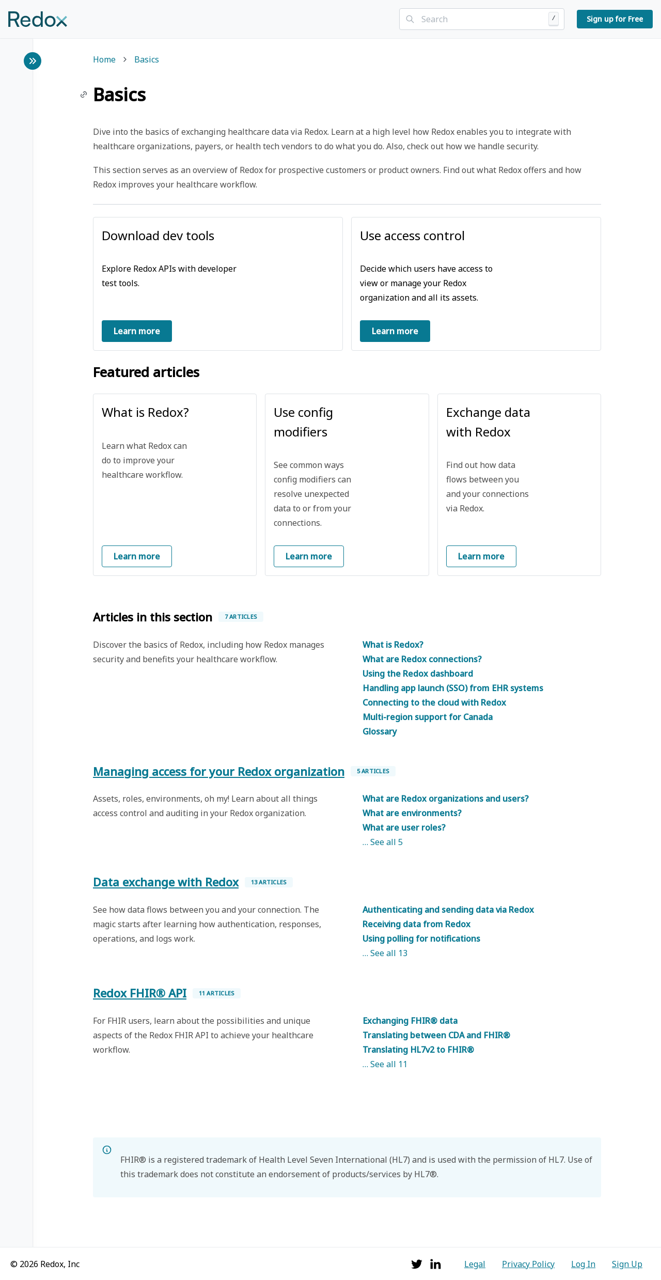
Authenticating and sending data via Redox (448, 909)
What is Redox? (393, 644)
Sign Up (627, 1264)
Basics (146, 60)
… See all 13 (385, 953)
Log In (583, 1264)
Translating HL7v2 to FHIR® (418, 1049)
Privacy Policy (528, 1264)
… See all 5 (383, 842)
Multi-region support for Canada (428, 717)
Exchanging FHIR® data (410, 1020)
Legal (474, 1264)
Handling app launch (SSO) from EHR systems (453, 688)
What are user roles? (404, 827)
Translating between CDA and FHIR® (436, 1035)
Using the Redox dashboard (418, 673)
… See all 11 (385, 1064)
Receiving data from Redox (416, 924)
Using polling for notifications (421, 938)
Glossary (380, 731)
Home (104, 60)
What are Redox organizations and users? (446, 798)
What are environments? (412, 813)
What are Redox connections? (422, 659)
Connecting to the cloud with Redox (434, 702)
